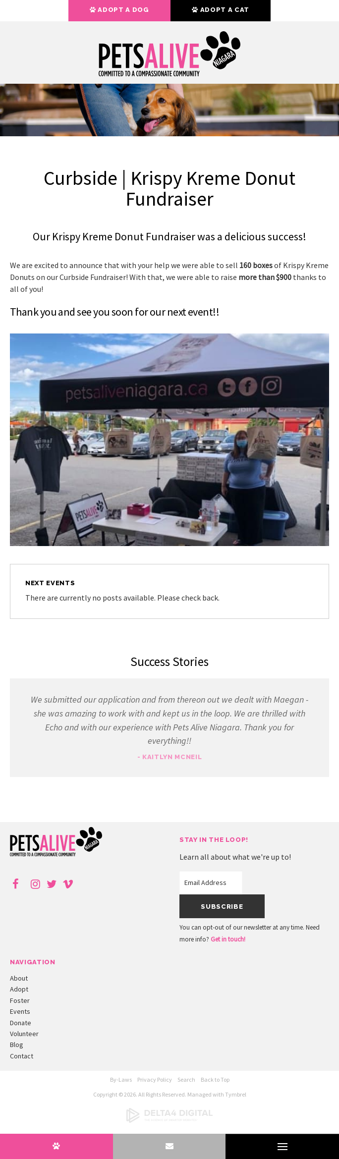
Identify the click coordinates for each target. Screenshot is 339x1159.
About (19, 978)
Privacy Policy (154, 1079)
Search (186, 1079)
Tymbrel (235, 1094)
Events (20, 1011)
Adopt (19, 989)
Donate (20, 1022)
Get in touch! (228, 939)
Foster (20, 1000)
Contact (21, 1055)
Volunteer (24, 1033)
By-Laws (121, 1079)
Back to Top (215, 1079)
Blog (16, 1044)
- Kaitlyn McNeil (169, 757)
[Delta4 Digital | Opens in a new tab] (169, 1120)
